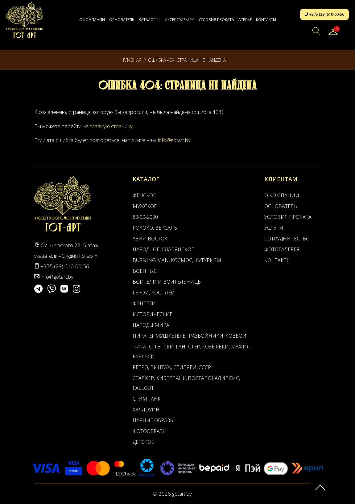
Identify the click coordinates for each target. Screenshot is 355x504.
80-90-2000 (145, 217)
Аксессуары (179, 19)
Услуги (273, 227)
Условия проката (216, 19)
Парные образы (153, 420)
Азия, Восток (150, 238)
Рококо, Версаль (155, 227)
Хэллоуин (146, 409)
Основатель (121, 19)
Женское (144, 195)
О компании (92, 19)
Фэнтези (144, 303)
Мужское (145, 206)
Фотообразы (150, 431)
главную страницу (111, 126)
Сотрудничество (287, 238)
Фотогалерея (281, 249)
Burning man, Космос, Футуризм (177, 260)
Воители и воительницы (167, 281)
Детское (143, 442)
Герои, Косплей (154, 292)
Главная (132, 60)
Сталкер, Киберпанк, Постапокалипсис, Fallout (186, 383)
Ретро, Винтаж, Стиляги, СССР (172, 367)
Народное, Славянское (163, 249)
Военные (145, 271)
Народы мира (151, 325)
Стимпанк (147, 398)
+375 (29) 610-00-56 (324, 14)
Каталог (150, 19)
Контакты (266, 19)
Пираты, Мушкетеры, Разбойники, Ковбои (189, 335)
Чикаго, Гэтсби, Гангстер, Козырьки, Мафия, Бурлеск (192, 351)
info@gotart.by (174, 140)
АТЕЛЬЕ (245, 19)
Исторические (152, 314)
